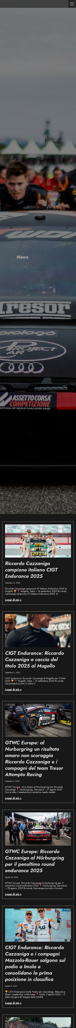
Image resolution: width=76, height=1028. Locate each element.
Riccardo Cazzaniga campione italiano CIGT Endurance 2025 (31, 570)
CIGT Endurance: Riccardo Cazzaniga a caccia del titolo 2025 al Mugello (34, 659)
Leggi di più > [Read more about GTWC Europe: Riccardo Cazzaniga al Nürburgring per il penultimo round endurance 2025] (13, 894)
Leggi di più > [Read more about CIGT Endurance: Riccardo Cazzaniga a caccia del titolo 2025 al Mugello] (13, 689)
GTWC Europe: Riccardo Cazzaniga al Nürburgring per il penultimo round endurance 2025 (34, 861)
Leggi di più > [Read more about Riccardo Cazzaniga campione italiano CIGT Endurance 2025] (13, 600)
